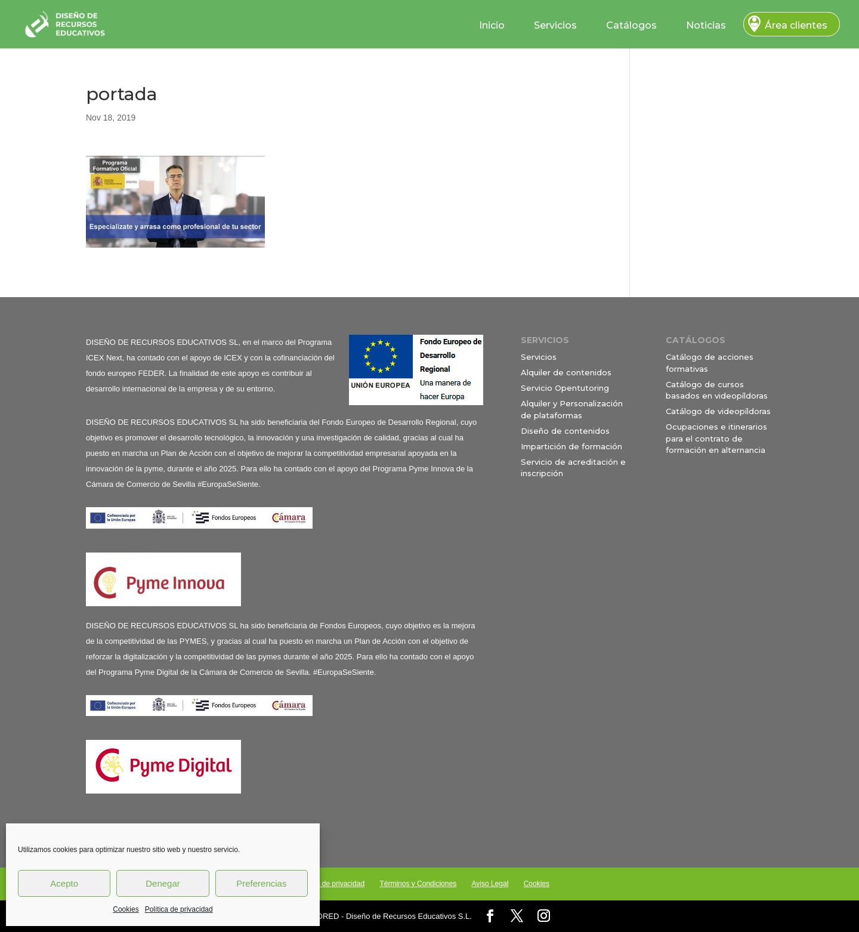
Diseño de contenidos (565, 431)
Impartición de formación (571, 446)
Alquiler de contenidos (566, 372)
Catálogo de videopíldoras (718, 411)
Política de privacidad (179, 909)
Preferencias (261, 883)
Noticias (706, 25)
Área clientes (796, 25)
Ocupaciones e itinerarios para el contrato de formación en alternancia (716, 438)
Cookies (125, 909)
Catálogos (631, 25)
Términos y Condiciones (417, 883)
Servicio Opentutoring (565, 388)
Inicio (492, 25)
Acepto (64, 883)
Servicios (555, 25)
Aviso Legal (489, 883)
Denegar (163, 883)
